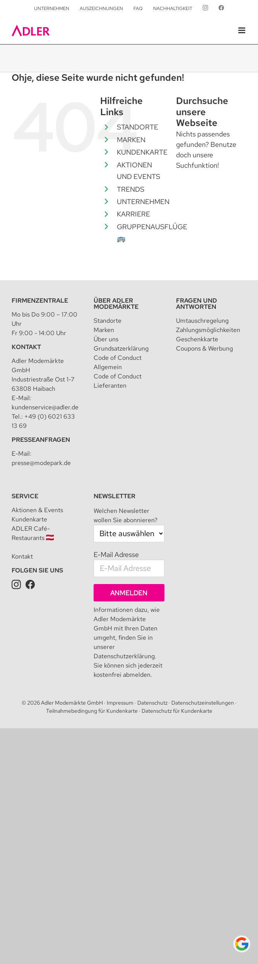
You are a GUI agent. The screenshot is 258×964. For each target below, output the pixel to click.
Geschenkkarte (197, 339)
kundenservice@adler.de (45, 407)
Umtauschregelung (202, 321)
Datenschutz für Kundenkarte (177, 710)
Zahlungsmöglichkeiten (208, 330)
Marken (104, 330)
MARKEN (131, 139)
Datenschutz (152, 702)
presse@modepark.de (41, 463)
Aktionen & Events (37, 510)
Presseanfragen (41, 440)
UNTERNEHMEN (143, 201)
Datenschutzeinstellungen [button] (202, 702)
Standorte (107, 321)
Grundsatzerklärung (121, 348)
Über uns (106, 339)
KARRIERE (133, 213)
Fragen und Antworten (196, 303)
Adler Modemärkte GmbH (72, 702)
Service (25, 496)
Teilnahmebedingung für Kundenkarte (92, 710)
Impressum (120, 702)
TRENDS (130, 189)
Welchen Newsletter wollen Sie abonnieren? (125, 515)
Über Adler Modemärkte (116, 303)
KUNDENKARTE (142, 152)
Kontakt (26, 347)
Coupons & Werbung (204, 348)
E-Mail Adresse (116, 554)
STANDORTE (137, 127)
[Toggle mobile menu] (242, 30)
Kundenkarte (29, 519)
